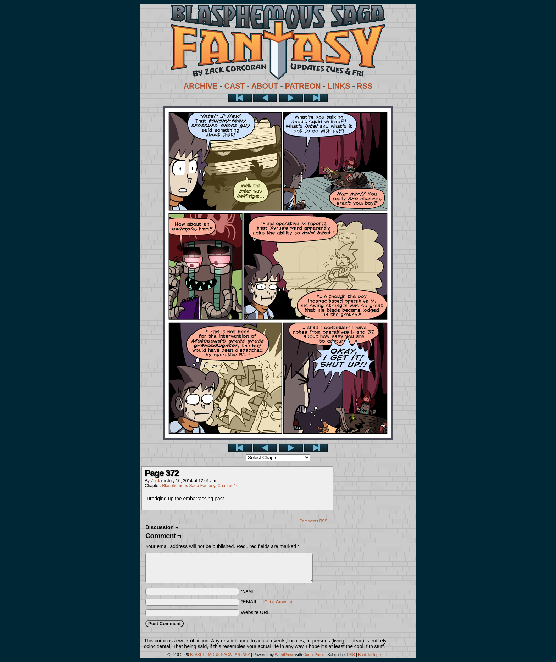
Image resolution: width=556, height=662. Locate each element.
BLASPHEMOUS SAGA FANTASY (220, 654)
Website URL (255, 612)
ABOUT (264, 86)
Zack (155, 480)
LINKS (339, 86)
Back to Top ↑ (370, 654)
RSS (365, 86)
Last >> (316, 98)
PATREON (303, 86)
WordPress (284, 654)
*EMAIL (267, 602)
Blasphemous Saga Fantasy (188, 485)
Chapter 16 (227, 485)
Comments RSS (313, 521)
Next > (291, 98)
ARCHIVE (201, 86)
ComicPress (313, 654)
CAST (234, 86)
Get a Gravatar (278, 602)
